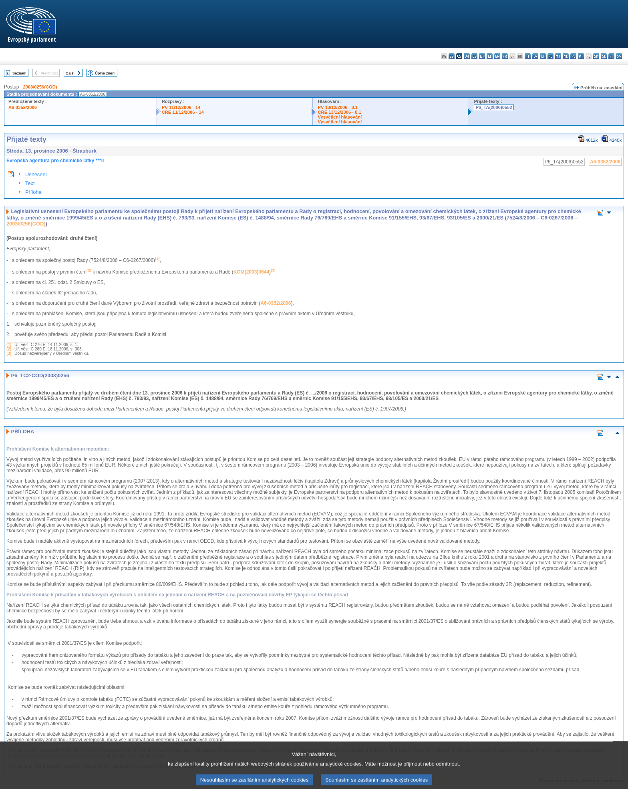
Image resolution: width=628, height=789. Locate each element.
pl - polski (573, 56)
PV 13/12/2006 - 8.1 (338, 107)
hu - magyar (550, 56)
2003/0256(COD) (40, 87)
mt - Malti (558, 56)
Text (29, 183)
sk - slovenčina (596, 56)
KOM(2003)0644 (251, 272)
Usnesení (36, 174)
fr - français (505, 56)
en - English (497, 56)
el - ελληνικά (490, 56)
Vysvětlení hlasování (340, 117)
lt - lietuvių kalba (543, 56)
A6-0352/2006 (22, 107)
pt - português (581, 56)
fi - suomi (611, 56)
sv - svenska (619, 56)
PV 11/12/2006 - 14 (181, 107)
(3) (8, 353)
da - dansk (467, 56)
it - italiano (528, 56)
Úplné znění (105, 73)
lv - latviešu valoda (535, 56)
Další (70, 73)
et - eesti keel (482, 56)
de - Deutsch (474, 56)
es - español (452, 56)
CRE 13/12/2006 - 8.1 (339, 112)
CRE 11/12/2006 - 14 (183, 112)
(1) (8, 344)
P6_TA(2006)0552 (493, 107)
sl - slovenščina (604, 56)
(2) (8, 349)
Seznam (19, 73)
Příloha (33, 192)
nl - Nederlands (566, 56)
